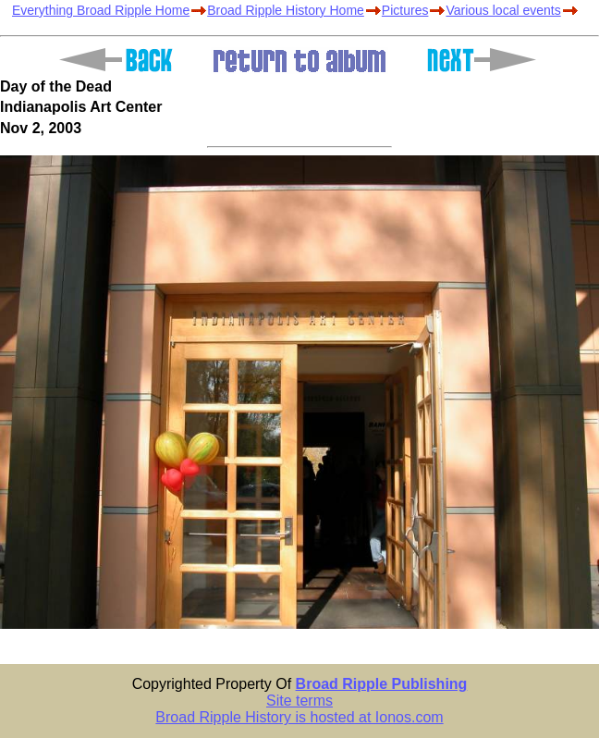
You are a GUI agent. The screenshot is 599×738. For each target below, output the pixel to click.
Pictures (405, 10)
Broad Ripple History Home (285, 10)
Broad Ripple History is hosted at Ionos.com (299, 717)
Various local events (503, 10)
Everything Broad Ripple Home (100, 10)
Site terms (299, 700)
